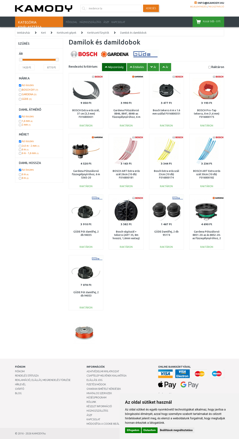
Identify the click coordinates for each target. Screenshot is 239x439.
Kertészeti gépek (66, 32)
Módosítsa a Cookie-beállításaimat (109, 423)
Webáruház (23, 32)
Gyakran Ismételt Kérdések (104, 388)
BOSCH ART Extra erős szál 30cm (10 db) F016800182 (206, 174)
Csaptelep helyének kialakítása (107, 375)
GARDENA (29, 94)
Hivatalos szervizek (99, 393)
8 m (25, 177)
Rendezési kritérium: (83, 66)
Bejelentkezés (198, 6)
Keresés (151, 8)
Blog (18, 393)
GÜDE (27, 98)
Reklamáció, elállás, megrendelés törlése (43, 380)
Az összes (28, 85)
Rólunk (91, 401)
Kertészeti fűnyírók (98, 32)
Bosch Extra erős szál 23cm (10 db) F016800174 (166, 174)
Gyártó (19, 388)
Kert (43, 32)
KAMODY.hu (39, 433)
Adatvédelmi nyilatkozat (103, 371)
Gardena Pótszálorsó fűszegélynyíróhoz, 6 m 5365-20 (86, 174)
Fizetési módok (96, 384)
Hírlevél (20, 384)
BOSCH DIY (30, 89)
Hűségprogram (96, 397)
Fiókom (20, 371)
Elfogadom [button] (133, 430)
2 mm (26, 124)
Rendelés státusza (27, 375)
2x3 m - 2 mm (30, 145)
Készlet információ (99, 406)
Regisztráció (216, 6)
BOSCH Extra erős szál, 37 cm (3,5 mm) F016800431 (86, 113)
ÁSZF (106, 22)
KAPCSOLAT (118, 22)
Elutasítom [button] (149, 430)
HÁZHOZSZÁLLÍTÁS (90, 22)
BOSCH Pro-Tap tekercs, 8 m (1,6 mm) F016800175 (206, 113)
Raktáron (217, 67)
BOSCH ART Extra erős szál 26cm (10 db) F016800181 (126, 174)
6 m (25, 149)
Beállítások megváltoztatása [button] (176, 430)
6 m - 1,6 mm (30, 153)
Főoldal (71, 22)
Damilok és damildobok (133, 32)
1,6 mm (27, 120)
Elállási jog (95, 380)
